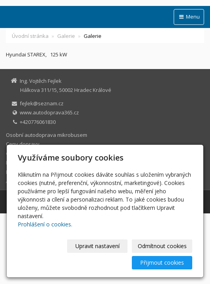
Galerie (66, 35)
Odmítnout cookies (162, 246)
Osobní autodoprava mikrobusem (46, 134)
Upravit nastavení (97, 246)
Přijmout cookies (162, 262)
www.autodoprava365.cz (49, 112)
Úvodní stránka (30, 35)
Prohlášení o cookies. (45, 224)
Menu (189, 16)
